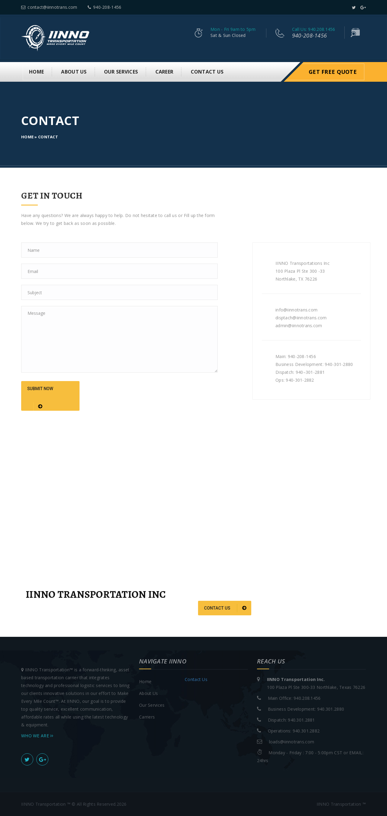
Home (36, 71)
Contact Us (207, 71)
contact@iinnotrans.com (49, 7)
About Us (148, 693)
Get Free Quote (333, 71)
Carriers (147, 716)
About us (73, 71)
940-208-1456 (105, 7)
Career (164, 71)
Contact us (225, 608)
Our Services (121, 71)
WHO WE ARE (37, 735)
